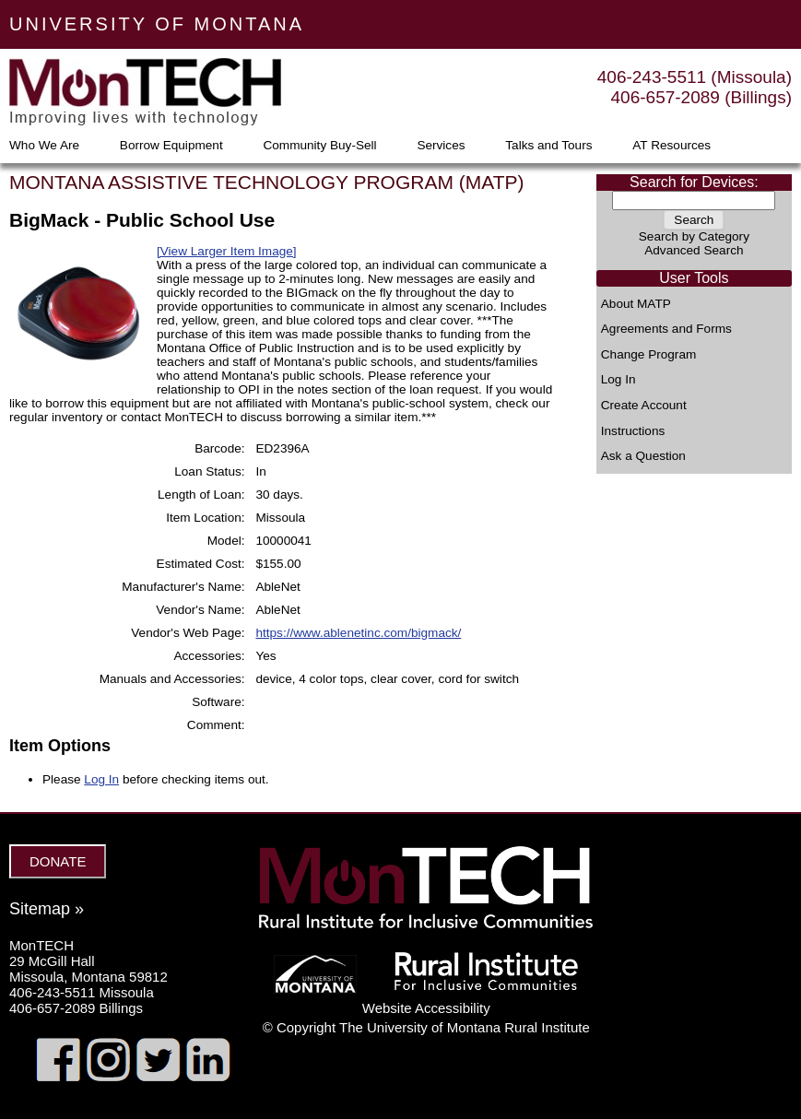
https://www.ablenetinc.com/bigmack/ (358, 633)
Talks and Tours (548, 145)
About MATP (636, 304)
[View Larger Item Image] (227, 251)
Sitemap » (46, 909)
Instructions (633, 431)
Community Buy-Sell (319, 145)
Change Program (649, 354)
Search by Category (694, 236)
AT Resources (671, 145)
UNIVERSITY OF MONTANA (156, 24)
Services (441, 145)
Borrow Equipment (171, 145)
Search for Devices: (694, 182)
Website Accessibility (426, 1008)
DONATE (57, 861)
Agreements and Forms (666, 329)
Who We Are (44, 145)
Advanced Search (693, 250)
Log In (618, 379)
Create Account (644, 405)
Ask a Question (643, 456)
